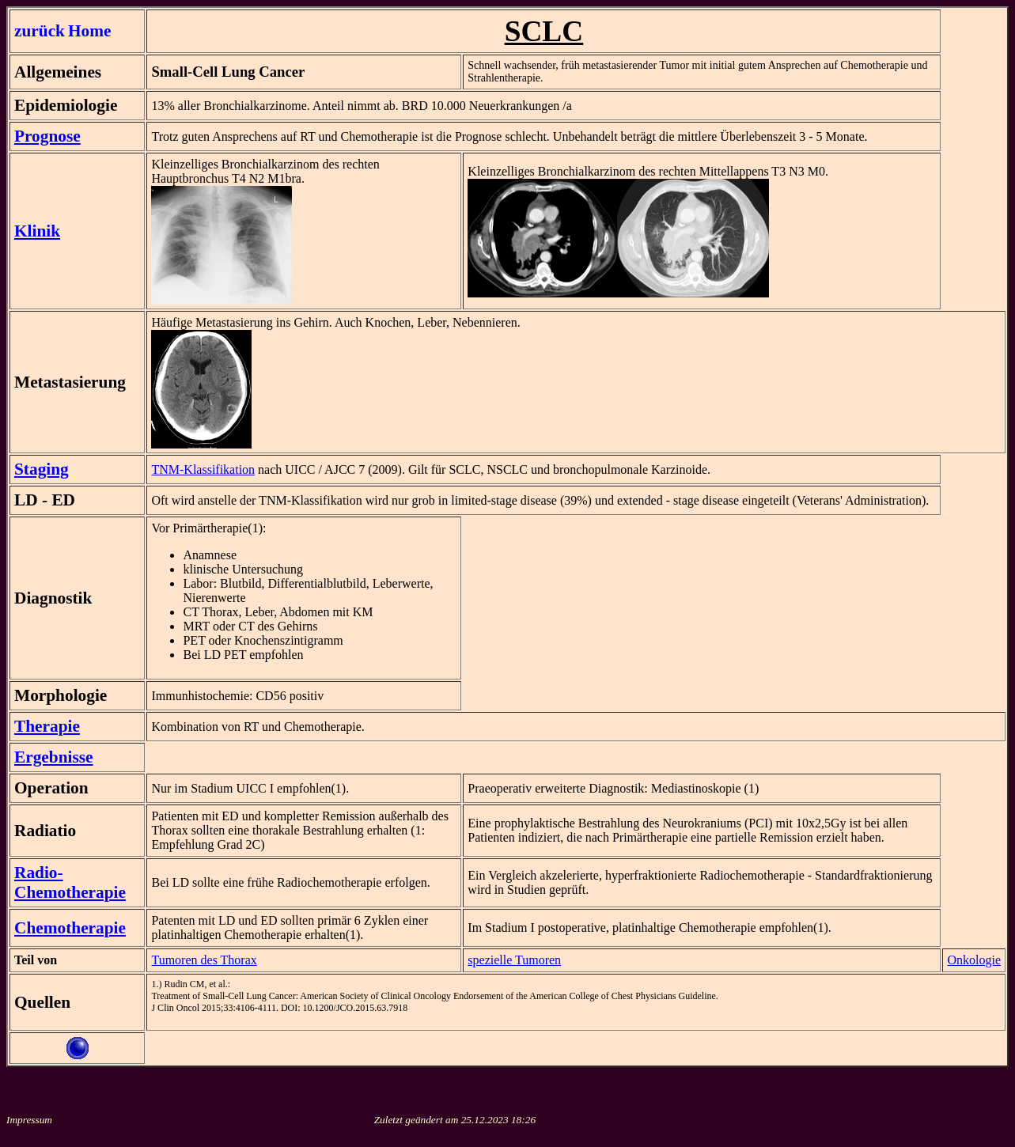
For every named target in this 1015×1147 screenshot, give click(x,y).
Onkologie (974, 960)
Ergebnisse (53, 757)
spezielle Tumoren (514, 960)
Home (90, 30)
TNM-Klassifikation (203, 469)
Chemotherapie (70, 927)
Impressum (29, 1120)
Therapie (47, 726)
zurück (39, 30)
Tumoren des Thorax (203, 960)
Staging (41, 469)
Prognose (47, 136)
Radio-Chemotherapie (70, 882)
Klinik (37, 230)
